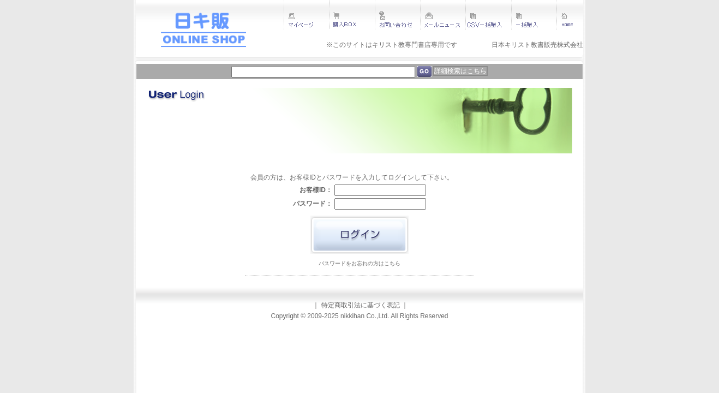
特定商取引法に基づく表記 (360, 305)
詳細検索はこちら (460, 71)
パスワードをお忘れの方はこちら (359, 263)
